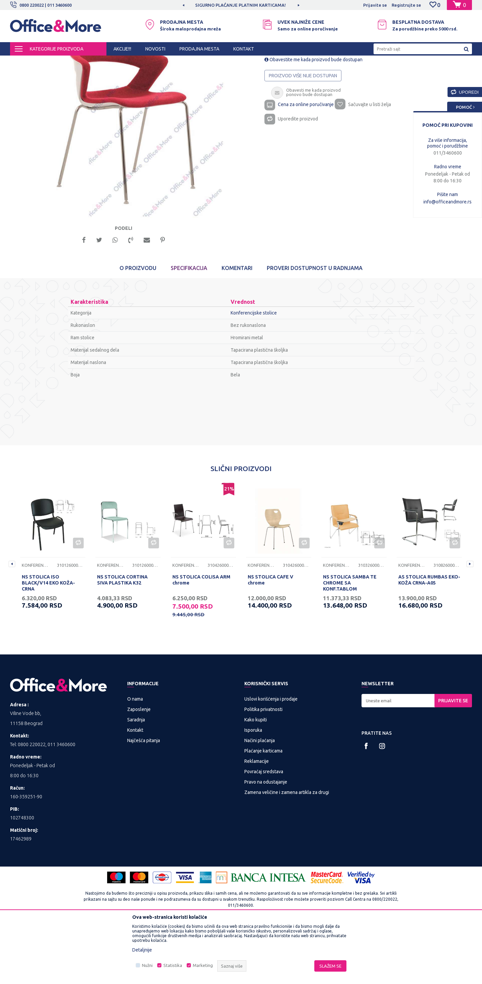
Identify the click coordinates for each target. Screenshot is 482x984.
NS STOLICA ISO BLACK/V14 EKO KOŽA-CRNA (48, 642)
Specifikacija (189, 327)
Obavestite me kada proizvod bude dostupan (313, 116)
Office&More (22, 61)
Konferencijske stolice (189, 61)
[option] (199, 5)
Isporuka (253, 789)
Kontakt (135, 789)
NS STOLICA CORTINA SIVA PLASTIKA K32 (122, 639)
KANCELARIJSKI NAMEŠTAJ (91, 61)
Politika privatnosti (263, 768)
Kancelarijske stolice (143, 61)
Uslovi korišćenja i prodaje (271, 758)
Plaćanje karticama (263, 810)
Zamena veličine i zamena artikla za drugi (286, 851)
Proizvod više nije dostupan (303, 132)
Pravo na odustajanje (265, 841)
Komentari (237, 327)
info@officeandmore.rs (447, 201)
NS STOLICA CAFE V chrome (270, 639)
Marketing (203, 965)
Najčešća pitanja (143, 799)
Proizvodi (50, 61)
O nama (135, 758)
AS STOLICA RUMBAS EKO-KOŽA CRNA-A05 (429, 639)
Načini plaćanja (259, 799)
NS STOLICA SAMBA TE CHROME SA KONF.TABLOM (350, 642)
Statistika (172, 965)
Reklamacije (256, 820)
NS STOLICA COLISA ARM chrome (201, 639)
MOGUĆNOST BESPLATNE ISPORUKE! (199, 5)
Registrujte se (406, 5)
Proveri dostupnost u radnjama (315, 327)
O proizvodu (137, 327)
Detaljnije (142, 950)
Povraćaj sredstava (263, 830)
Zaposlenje (139, 768)
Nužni (147, 965)
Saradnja (136, 779)
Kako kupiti (255, 779)
